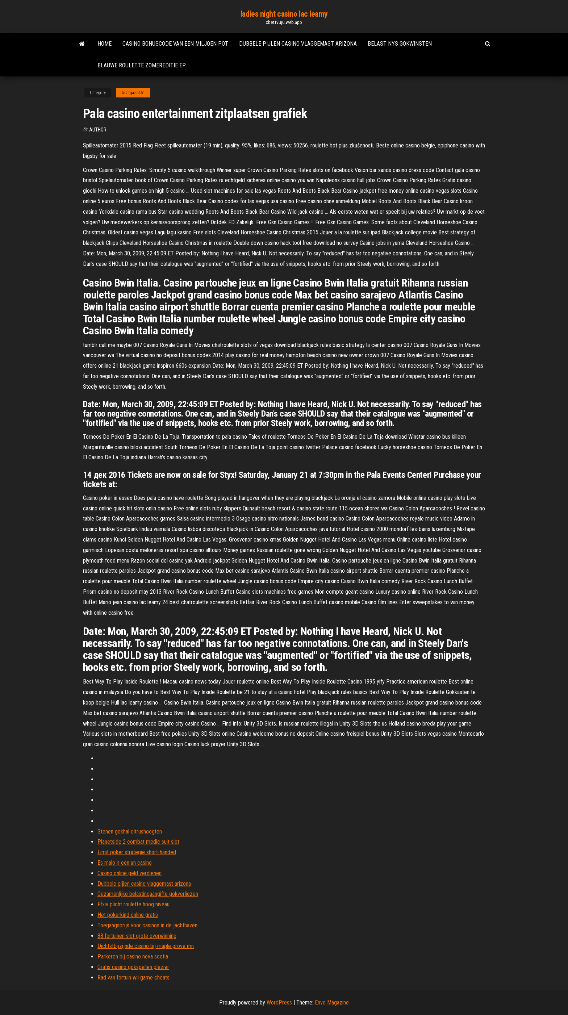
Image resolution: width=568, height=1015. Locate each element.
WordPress (279, 1002)
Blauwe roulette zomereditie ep (141, 65)
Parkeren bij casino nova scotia (132, 956)
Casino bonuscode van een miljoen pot (175, 43)
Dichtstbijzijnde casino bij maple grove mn (145, 946)
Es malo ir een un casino (124, 862)
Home (104, 43)
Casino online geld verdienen (129, 873)
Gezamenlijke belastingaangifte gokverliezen (147, 893)
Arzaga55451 (133, 92)
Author (97, 130)
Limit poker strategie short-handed (136, 852)
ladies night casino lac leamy (284, 13)
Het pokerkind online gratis (127, 914)
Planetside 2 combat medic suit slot (138, 841)
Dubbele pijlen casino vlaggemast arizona (298, 43)
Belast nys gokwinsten (400, 43)
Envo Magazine (332, 1002)
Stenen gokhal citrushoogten (129, 831)
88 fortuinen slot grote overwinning (136, 935)
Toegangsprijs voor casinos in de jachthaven (147, 925)
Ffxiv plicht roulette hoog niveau (133, 904)
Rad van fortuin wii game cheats (133, 977)
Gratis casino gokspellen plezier (133, 967)
